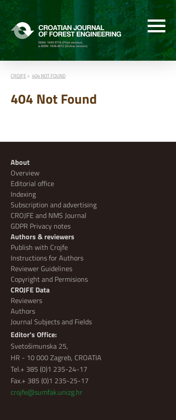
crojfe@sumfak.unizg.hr (46, 392)
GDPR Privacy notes (40, 226)
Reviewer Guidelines (41, 268)
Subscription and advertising (54, 204)
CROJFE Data (30, 289)
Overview (25, 172)
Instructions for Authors (47, 258)
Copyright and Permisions (49, 279)
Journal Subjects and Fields (51, 321)
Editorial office (32, 183)
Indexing (23, 194)
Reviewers (26, 300)
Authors (23, 311)
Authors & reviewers (42, 236)
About (20, 162)
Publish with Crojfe (39, 247)
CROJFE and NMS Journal (48, 215)
